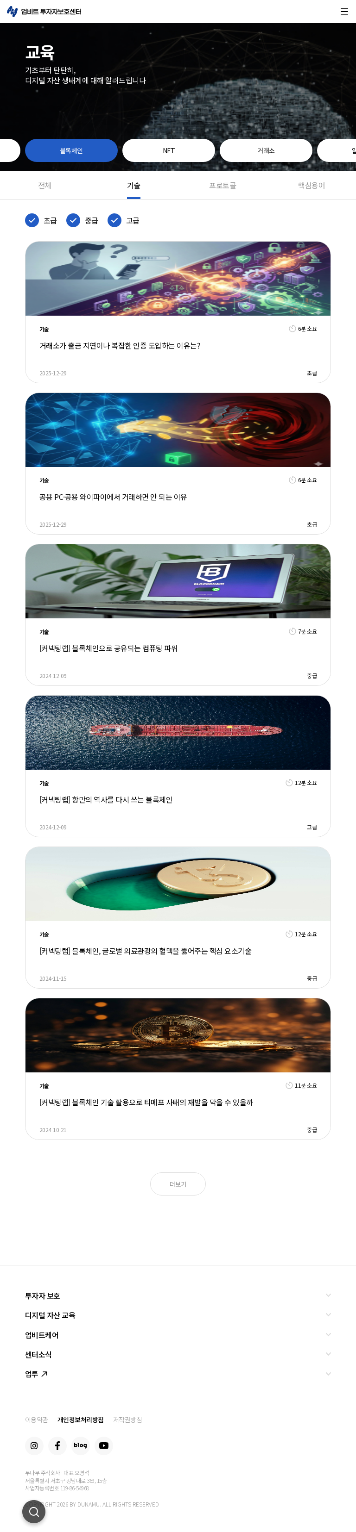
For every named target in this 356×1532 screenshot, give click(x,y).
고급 (133, 220)
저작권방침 (127, 1419)
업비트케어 (42, 1335)
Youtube (104, 1446)
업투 (36, 1374)
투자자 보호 (42, 1295)
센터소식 (38, 1354)
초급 (50, 220)
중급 (91, 220)
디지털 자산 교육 (50, 1315)
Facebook (57, 1446)
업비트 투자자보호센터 (44, 11)
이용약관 (36, 1419)
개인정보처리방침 (80, 1419)
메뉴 (344, 11)
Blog (80, 1446)
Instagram (34, 1446)
